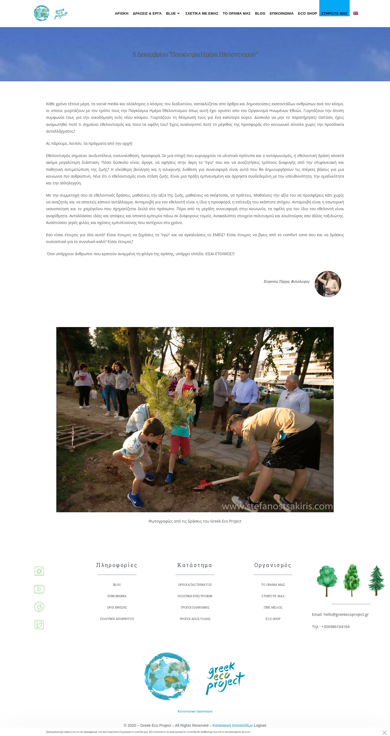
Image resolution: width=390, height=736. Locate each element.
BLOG (117, 584)
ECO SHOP (273, 618)
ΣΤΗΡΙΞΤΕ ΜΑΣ (273, 596)
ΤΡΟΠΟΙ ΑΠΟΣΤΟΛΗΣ (195, 618)
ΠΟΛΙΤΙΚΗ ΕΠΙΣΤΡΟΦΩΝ (195, 596)
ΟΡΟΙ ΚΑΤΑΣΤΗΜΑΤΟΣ (195, 584)
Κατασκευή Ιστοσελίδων (233, 727)
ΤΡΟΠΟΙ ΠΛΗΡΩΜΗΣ (195, 607)
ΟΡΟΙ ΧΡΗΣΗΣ (117, 607)
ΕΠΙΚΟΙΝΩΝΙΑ (117, 596)
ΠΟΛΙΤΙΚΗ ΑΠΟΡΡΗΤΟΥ (117, 618)
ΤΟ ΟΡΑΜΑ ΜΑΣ (273, 584)
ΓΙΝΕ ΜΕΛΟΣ (273, 607)
